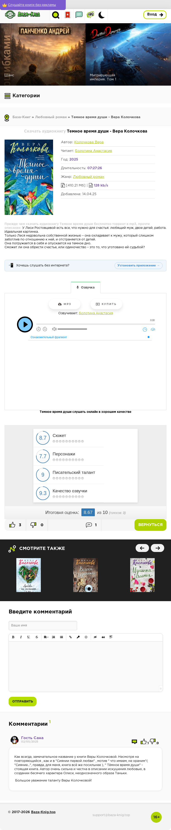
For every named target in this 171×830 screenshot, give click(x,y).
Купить (106, 304)
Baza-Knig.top (43, 812)
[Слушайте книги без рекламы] (33, 5)
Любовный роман (51, 117)
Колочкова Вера (89, 142)
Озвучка (88, 287)
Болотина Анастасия (93, 150)
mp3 (64, 304)
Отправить (22, 701)
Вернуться (150, 525)
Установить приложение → (138, 265)
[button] (13, 637)
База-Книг (21, 117)
